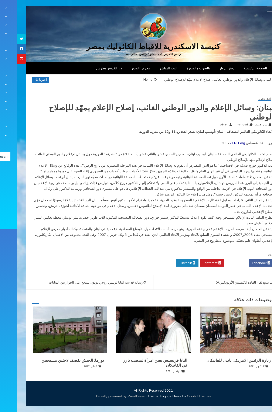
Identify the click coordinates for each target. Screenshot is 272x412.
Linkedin (170, 263)
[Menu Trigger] (252, 9)
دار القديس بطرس (92, 68)
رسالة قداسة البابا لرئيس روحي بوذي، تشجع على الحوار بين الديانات (79, 282)
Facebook (244, 263)
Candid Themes (182, 396)
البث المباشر (151, 68)
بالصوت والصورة (181, 68)
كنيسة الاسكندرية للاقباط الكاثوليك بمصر (136, 47)
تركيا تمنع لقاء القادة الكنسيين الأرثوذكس (230, 282)
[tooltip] (4, 39)
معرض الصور (123, 68)
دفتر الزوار (209, 68)
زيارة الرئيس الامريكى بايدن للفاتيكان (221, 360)
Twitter (219, 263)
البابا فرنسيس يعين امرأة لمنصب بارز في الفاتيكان (138, 362)
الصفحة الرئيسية (238, 68)
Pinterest (195, 263)
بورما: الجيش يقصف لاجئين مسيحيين (55, 360)
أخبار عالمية (247, 99)
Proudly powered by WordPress (103, 396)
